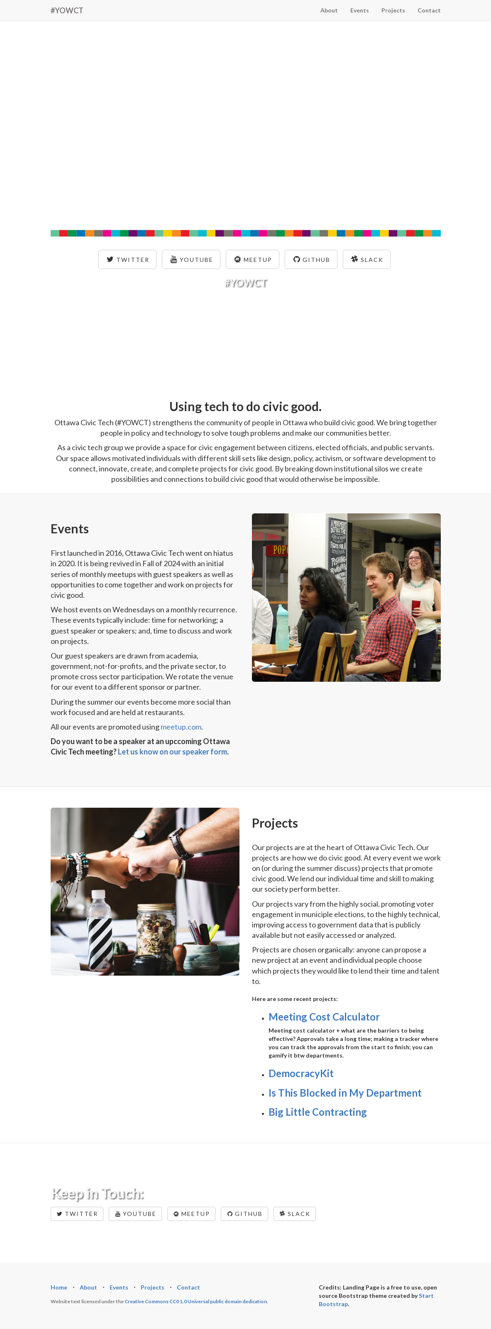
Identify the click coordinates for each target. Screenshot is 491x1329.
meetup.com (181, 726)
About (329, 10)
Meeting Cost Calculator (324, 1017)
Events (359, 10)
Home (59, 1287)
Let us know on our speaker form (172, 751)
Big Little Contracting (318, 1112)
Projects (393, 10)
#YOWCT (67, 10)
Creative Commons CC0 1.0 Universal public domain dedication (196, 1301)
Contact (429, 10)
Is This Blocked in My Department (345, 1093)
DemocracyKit (301, 1073)
